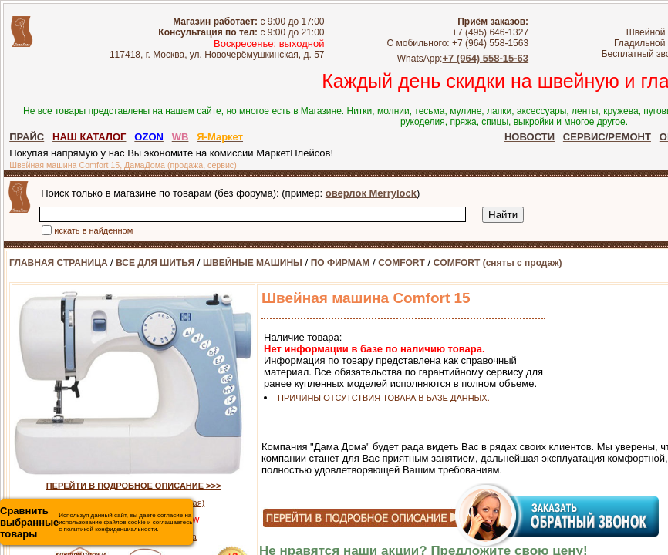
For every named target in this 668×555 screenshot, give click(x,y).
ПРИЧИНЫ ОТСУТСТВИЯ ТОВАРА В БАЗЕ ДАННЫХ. (384, 397)
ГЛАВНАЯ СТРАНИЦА (59, 262)
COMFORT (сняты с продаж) (498, 262)
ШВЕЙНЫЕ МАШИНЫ (252, 262)
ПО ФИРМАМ (340, 262)
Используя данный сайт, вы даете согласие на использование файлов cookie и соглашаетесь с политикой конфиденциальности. (96, 522)
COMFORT (401, 262)
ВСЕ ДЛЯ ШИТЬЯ (155, 262)
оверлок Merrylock (371, 193)
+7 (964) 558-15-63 (505, 58)
